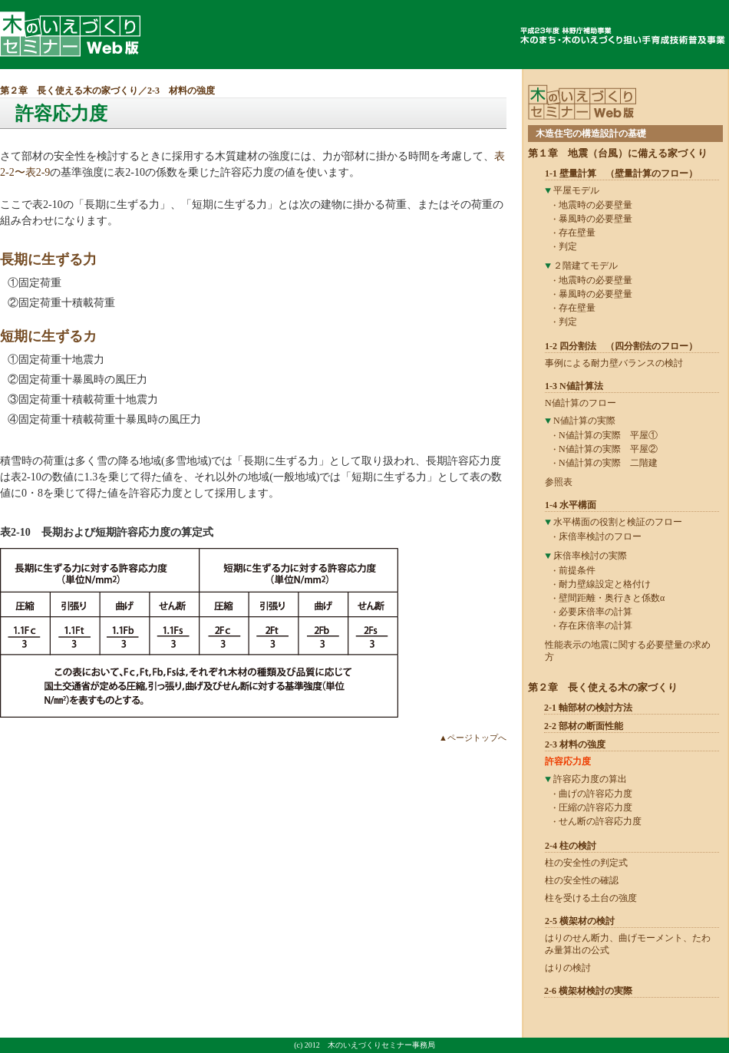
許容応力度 (568, 761)
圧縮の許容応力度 (595, 807)
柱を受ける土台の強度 (591, 898)
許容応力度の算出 (590, 779)
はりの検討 (568, 967)
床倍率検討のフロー (600, 536)
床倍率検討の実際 (590, 555)
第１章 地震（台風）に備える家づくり (618, 153)
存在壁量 (577, 232)
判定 (568, 246)
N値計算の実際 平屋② (608, 449)
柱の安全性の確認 (581, 880)
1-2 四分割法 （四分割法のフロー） (621, 346)
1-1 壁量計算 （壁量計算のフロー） (621, 173)
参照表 (558, 482)
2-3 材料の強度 (181, 90)
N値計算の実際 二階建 (608, 462)
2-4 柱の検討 (570, 845)
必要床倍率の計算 (595, 611)
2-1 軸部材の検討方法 (588, 707)
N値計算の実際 (584, 420)
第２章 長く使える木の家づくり (69, 90)
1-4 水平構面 (570, 505)
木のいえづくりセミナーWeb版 (70, 34)
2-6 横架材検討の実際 (588, 990)
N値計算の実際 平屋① (608, 435)
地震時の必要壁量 (595, 205)
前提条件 (577, 570)
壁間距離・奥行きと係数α (612, 598)
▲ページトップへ (472, 738)
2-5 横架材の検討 (580, 921)
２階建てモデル (585, 265)
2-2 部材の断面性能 (583, 726)
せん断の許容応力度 (600, 821)
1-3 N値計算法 (574, 386)
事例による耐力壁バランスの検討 (614, 363)
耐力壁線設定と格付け (605, 584)
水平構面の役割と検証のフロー (617, 522)
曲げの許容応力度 (595, 793)
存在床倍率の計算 (595, 625)
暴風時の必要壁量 (595, 218)
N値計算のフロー (580, 403)
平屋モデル (576, 190)
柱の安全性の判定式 (586, 862)
